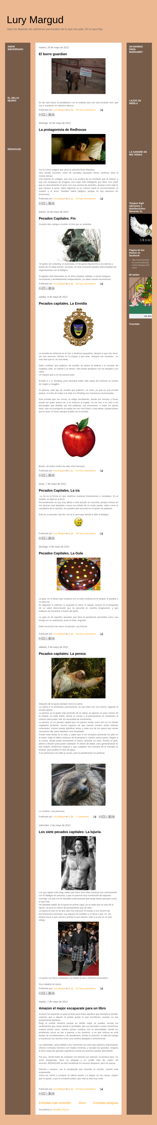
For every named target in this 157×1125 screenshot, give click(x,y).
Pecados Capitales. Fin (57, 218)
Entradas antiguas (105, 1103)
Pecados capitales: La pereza (62, 653)
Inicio (82, 1103)
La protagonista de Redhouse (62, 129)
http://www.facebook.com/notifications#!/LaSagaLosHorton (140, 264)
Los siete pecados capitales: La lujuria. (70, 832)
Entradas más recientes (55, 1103)
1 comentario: (83, 816)
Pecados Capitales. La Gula (61, 553)
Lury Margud (35, 19)
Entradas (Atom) (61, 1109)
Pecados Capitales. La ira (59, 490)
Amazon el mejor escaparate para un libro (72, 1008)
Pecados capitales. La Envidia (63, 303)
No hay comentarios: (86, 110)
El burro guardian (53, 54)
